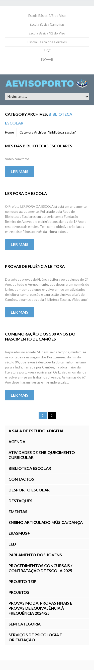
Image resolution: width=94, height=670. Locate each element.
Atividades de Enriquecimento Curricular (42, 455)
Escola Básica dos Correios (47, 42)
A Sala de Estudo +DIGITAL (36, 430)
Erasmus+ (19, 533)
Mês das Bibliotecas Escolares (38, 145)
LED (12, 543)
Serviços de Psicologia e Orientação (35, 637)
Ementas (18, 511)
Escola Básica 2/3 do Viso (47, 16)
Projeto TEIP (22, 581)
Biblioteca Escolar (30, 468)
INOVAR (47, 60)
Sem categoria (25, 623)
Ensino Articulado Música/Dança (46, 522)
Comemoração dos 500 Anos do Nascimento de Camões (40, 336)
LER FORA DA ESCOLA (26, 193)
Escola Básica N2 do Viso (47, 33)
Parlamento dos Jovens (35, 554)
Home (9, 132)
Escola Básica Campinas (47, 24)
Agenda (17, 441)
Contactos (21, 479)
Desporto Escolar (29, 489)
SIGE (47, 51)
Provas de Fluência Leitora (35, 266)
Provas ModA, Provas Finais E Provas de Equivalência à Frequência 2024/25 (40, 608)
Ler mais (19, 171)
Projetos (19, 592)
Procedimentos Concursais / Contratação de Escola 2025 (40, 568)
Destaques (20, 500)
